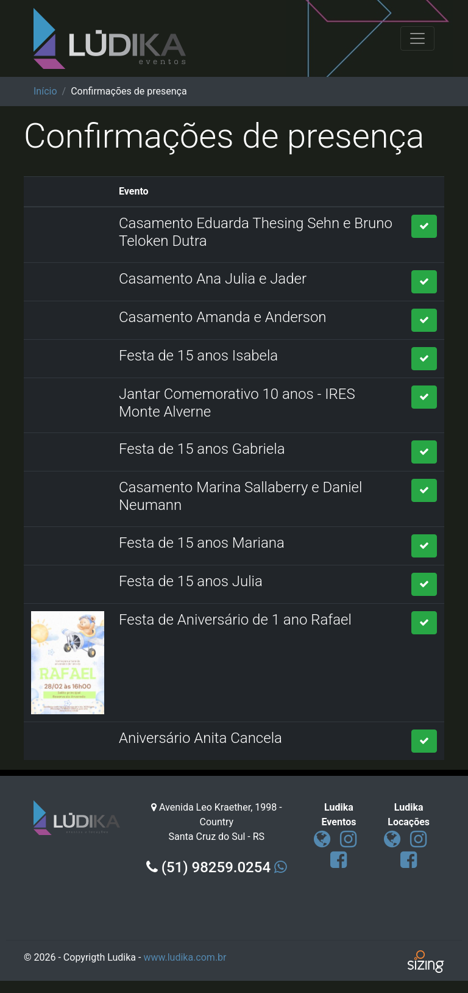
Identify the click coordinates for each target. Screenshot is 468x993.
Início (45, 91)
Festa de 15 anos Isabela (198, 355)
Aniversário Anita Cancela (200, 738)
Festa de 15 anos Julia (191, 581)
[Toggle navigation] (417, 38)
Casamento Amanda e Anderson (223, 317)
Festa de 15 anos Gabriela (202, 448)
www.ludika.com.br (184, 957)
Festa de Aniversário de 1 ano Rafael (235, 619)
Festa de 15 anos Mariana (202, 542)
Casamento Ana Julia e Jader (213, 278)
